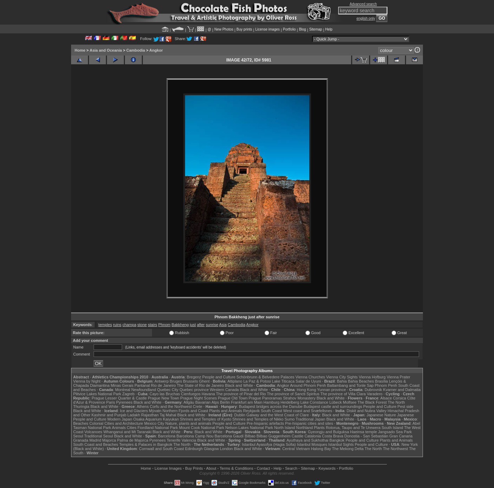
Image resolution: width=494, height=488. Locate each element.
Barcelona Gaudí (229, 436)
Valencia (189, 440)
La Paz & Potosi (257, 381)
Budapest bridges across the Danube (271, 406)
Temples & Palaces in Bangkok (145, 444)
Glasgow (211, 449)
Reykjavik (251, 411)
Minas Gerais (121, 385)
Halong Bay (321, 449)
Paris (110, 402)
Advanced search (363, 4)
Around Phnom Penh (308, 385)
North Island (284, 427)
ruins (117, 325)
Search (291, 468)
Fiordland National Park (158, 427)
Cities (132, 427)
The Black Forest (372, 402)
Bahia (342, 381)
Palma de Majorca (132, 440)
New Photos (223, 29)
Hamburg (271, 402)
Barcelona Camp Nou (195, 436)
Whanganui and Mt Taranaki (127, 432)
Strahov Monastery (299, 398)
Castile (298, 436)
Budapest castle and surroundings (333, 406)
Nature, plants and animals (188, 423)
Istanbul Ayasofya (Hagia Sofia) (269, 444)
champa (129, 325)
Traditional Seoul (98, 436)
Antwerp (161, 381)
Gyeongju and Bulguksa (328, 432)
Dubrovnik (373, 390)
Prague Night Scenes (198, 398)
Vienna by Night (86, 381)
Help (328, 29)
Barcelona (167, 436)
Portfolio (289, 29)
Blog (302, 29)
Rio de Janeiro (163, 385)
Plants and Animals (225, 411)
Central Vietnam (296, 449)
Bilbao (250, 436)
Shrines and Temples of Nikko (257, 419)
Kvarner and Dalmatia (401, 390)
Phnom (164, 325)
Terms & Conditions (236, 468)
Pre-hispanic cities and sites (309, 423)
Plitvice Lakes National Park (97, 394)
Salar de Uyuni (308, 381)
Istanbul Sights (341, 444)
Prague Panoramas (265, 398)
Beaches (80, 423)
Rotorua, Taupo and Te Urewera (353, 427)
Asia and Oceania (106, 50)
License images (267, 29)
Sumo (290, 419)
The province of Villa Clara (343, 394)
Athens (142, 406)
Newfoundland (143, 390)
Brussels (190, 381)
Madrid (95, 440)
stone (142, 325)
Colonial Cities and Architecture (116, 423)
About (211, 468)
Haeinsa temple (363, 432)
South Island (392, 427)
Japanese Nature (381, 415)
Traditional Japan (310, 419)
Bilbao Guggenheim (273, 436)
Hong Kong (306, 390)
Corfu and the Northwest (171, 406)
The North (396, 402)
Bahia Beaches (361, 381)
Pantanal (142, 385)
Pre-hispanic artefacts (265, 423)
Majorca (109, 440)
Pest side (405, 406)
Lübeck (335, 402)
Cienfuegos (191, 394)
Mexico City (154, 423)
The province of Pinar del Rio (241, 394)
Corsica (399, 398)
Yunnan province (331, 390)
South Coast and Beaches (95, 444)
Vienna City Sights (342, 377)
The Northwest (395, 449)
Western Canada (224, 390)
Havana (208, 394)
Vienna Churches (310, 377)
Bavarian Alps (207, 402)
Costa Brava (332, 436)
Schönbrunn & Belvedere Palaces (265, 377)
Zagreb (128, 394)
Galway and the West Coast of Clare (277, 415)
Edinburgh (194, 449)
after (201, 325)
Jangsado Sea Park (395, 432)
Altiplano (234, 381)
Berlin (225, 402)
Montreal (122, 390)
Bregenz (194, 377)
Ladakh (133, 415)
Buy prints (244, 29)
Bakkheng (180, 325)
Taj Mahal (168, 415)
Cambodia (135, 50)
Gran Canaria (400, 436)
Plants (319, 427)
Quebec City (168, 390)
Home (80, 50)
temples (105, 325)
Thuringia (81, 406)
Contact (263, 468)
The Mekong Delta (348, 449)
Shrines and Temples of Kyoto (205, 419)
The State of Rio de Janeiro (200, 385)
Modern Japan (119, 419)
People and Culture (218, 377)
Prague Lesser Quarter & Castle (119, 398)
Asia (223, 325)
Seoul (78, 436)
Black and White (239, 385)
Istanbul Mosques (312, 444)
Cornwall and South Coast (161, 449)
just (193, 325)
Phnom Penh (386, 385)
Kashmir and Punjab (108, 415)
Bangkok (336, 440)
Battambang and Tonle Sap (350, 385)
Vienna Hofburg (372, 377)
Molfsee (350, 402)
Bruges (176, 381)
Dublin (239, 415)
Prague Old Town (232, 398)
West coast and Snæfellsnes (307, 411)
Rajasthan (150, 415)
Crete (197, 406)
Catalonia (312, 436)
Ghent (204, 381)
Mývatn (155, 411)
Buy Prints (194, 468)
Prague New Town (163, 398)
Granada (80, 440)
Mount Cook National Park (201, 427)
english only (365, 18)
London (226, 449)
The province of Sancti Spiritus (293, 394)
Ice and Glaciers (134, 411)
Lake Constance (314, 402)
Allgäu (188, 402)
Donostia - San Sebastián (366, 436)
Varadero (374, 394)
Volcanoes (93, 432)
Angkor (156, 50)
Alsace (386, 398)
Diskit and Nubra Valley (367, 411)
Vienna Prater (398, 377)
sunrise (212, 325)
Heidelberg (289, 402)
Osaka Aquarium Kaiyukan (156, 419)
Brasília (381, 381)
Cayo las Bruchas (165, 394)
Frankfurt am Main (246, 402)
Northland (304, 427)
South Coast (271, 411)
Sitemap (315, 29)
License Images (168, 468)
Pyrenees (124, 402)
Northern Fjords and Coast (185, 411)
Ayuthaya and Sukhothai (307, 440)
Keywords (326, 468)
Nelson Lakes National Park (249, 427)
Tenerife (173, 440)
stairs (152, 325)
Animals (119, 427)
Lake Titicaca (283, 381)
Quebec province (194, 390)
